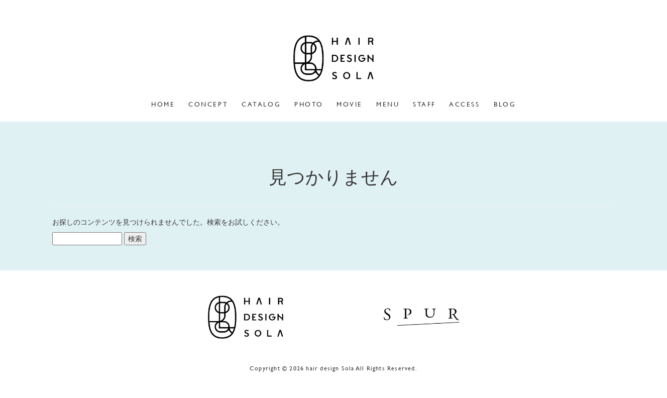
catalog (261, 104)
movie (350, 104)
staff (424, 104)
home (163, 104)
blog (505, 104)
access (464, 104)
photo (308, 104)
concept (208, 104)
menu (387, 104)
